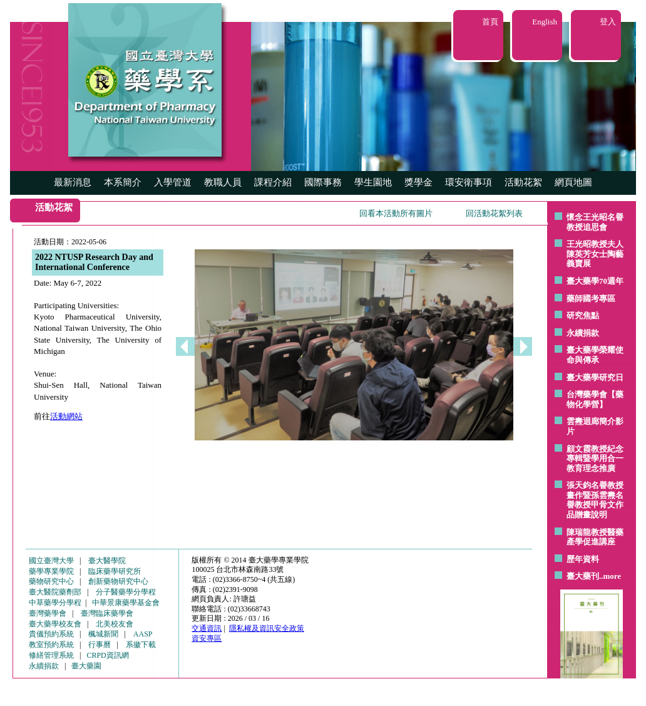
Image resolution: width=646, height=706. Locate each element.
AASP (143, 634)
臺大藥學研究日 (595, 377)
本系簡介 (122, 182)
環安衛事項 (468, 182)
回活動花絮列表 (494, 213)
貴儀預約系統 (51, 634)
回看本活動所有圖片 (396, 213)
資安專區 (207, 638)
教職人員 (223, 182)
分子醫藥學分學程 (126, 592)
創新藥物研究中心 (118, 581)
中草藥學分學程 (55, 602)
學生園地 (373, 182)
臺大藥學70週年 (595, 281)
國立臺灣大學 (51, 560)
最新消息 (72, 182)
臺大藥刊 (583, 576)
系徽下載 (141, 644)
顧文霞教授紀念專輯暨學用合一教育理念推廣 (595, 458)
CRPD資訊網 (107, 655)
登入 (608, 21)
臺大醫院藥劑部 (55, 592)
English (544, 21)
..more (610, 576)
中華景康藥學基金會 (126, 602)
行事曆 (99, 644)
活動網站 (66, 416)
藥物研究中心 (51, 581)
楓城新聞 (103, 634)
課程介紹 (273, 182)
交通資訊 (207, 628)
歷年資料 (583, 559)
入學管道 (173, 182)
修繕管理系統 (51, 655)
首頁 (490, 21)
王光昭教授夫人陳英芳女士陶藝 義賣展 (595, 253)
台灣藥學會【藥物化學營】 (595, 399)
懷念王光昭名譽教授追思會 (595, 222)
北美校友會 (114, 624)
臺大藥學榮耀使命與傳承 (595, 355)
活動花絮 (523, 182)
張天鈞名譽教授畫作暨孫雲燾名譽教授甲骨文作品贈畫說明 (595, 499)
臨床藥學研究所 (114, 571)
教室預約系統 (51, 644)
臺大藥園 (86, 666)
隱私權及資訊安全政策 (266, 628)
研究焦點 (583, 315)
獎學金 (418, 182)
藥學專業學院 (51, 571)
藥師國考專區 (591, 298)
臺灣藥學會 (47, 613)
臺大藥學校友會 (55, 624)
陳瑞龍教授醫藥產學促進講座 (595, 537)
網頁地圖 (573, 182)
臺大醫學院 (107, 560)
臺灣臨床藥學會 (107, 613)
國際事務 (323, 182)
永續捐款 (583, 333)
